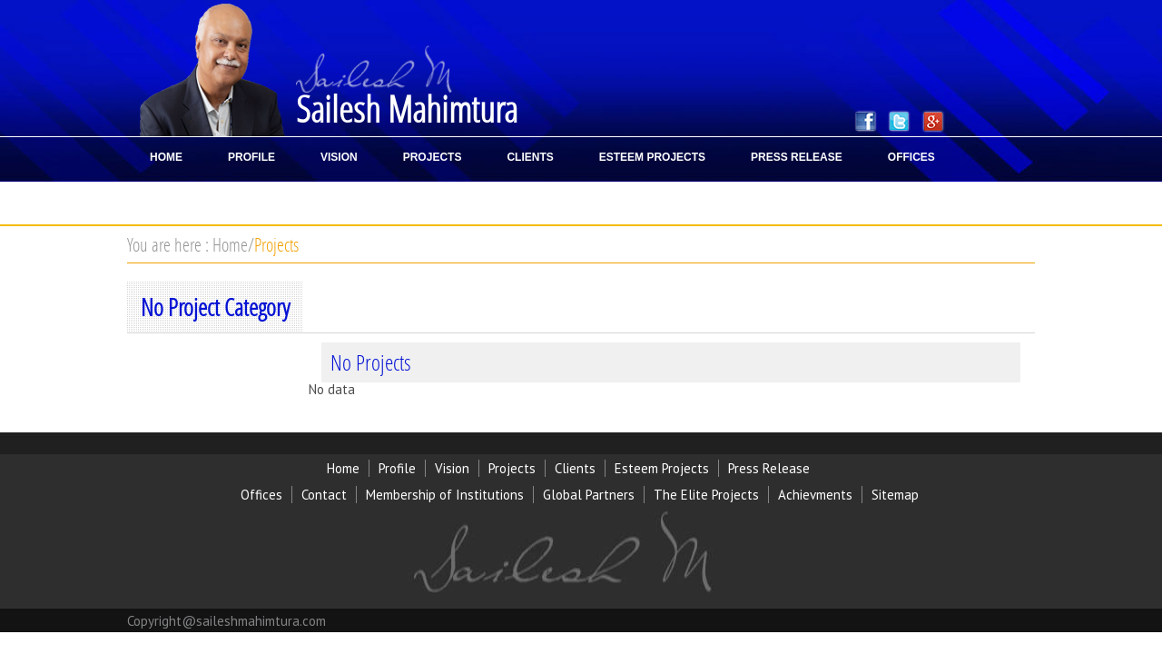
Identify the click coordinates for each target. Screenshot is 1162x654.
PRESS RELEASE (796, 157)
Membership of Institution (441, 494)
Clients (575, 468)
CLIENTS (530, 157)
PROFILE (251, 157)
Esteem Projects (662, 468)
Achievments (815, 494)
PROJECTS (432, 157)
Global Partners (589, 494)
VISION (339, 157)
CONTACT (176, 200)
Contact (324, 494)
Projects (276, 244)
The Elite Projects (706, 494)
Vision (452, 468)
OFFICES (911, 157)
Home (230, 244)
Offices (261, 494)
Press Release (769, 468)
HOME (166, 157)
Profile (397, 468)
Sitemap (895, 494)
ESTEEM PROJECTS (652, 157)
